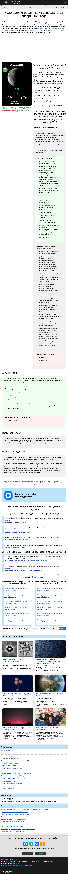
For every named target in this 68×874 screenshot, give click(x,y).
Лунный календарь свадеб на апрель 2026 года (13, 778)
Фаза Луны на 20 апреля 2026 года (10, 756)
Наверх (40, 853)
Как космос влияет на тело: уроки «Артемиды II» (13, 826)
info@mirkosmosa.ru (16, 863)
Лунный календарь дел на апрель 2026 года (12, 776)
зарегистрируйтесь (26, 110)
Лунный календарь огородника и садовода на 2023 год (35, 5)
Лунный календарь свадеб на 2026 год (11, 791)
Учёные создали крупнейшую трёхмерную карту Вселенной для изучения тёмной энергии (24, 809)
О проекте (4, 865)
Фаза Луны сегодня (6, 750)
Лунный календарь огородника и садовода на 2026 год (15, 786)
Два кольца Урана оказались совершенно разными (14, 812)
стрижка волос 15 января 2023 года (16, 532)
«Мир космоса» (5, 859)
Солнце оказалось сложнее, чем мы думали (12, 831)
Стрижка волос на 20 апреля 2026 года (11, 758)
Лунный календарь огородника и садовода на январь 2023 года (17, 7)
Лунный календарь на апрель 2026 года (11, 768)
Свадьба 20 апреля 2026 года (9, 765)
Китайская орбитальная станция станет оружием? (14, 819)
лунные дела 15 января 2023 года (16, 539)
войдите (17, 111)
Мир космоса (4, 5)
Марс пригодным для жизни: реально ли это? (13, 821)
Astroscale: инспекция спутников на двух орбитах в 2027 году (17, 824)
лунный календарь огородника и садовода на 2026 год (23, 570)
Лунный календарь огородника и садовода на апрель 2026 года (17, 773)
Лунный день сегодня (6, 753)
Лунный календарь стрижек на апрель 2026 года (13, 771)
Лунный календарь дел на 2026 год (10, 788)
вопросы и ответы (60, 484)
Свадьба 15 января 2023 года (14, 547)
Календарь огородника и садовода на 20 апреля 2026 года (16, 760)
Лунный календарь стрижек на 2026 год (11, 783)
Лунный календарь (14, 5)
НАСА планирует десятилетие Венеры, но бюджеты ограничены (18, 829)
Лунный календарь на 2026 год (9, 781)
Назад (28, 853)
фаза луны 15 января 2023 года (15, 522)
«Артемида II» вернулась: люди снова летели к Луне (15, 814)
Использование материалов (15, 865)
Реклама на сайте (28, 865)
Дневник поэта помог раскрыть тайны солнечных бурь (15, 817)
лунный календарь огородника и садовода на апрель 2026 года (26, 560)
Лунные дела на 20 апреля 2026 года (10, 763)
